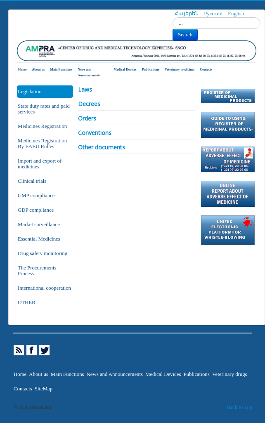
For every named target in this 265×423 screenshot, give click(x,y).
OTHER (26, 302)
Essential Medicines (39, 239)
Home (22, 69)
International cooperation (44, 288)
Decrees (89, 104)
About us (38, 69)
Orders (87, 118)
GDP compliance (36, 210)
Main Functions (61, 69)
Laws (85, 89)
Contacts (206, 69)
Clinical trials (32, 181)
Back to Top (239, 407)
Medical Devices (125, 69)
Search (185, 34)
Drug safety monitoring (42, 253)
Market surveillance (39, 224)
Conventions (94, 133)
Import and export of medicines (40, 164)
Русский (214, 14)
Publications (150, 69)
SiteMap (43, 389)
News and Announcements (89, 72)
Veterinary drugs (229, 374)
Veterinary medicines (179, 69)
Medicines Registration (42, 126)
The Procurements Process (37, 270)
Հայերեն (187, 14)
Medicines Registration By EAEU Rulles (42, 143)
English (236, 14)
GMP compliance (36, 196)
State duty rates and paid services (44, 109)
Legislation (30, 92)
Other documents (101, 147)
